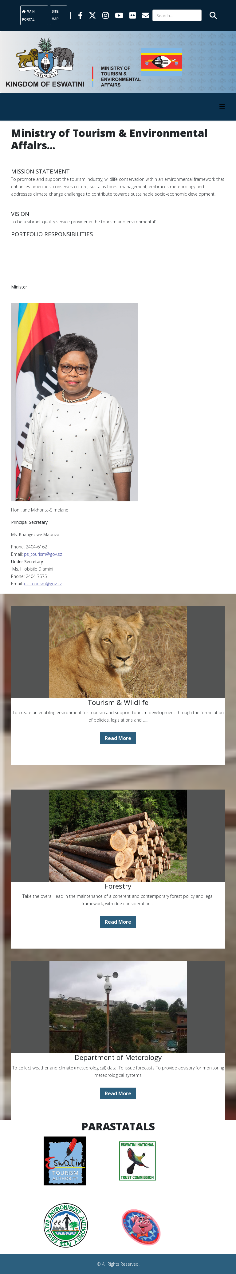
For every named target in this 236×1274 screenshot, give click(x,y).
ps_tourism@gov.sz (43, 554)
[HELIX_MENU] (222, 106)
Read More (118, 738)
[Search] (177, 15)
